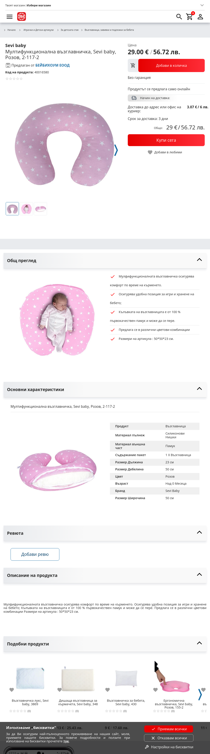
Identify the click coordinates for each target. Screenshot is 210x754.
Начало (10, 30)
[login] (200, 16)
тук (66, 741)
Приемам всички (169, 729)
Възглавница (176, 426)
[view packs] (166, 65)
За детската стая (68, 30)
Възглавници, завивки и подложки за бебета (107, 30)
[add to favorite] (14, 690)
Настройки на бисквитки (168, 747)
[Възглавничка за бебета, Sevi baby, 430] (126, 677)
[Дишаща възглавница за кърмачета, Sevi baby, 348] (78, 677)
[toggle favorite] (165, 152)
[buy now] (166, 140)
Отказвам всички (168, 738)
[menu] (9, 16)
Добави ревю (35, 554)
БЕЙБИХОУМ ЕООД (52, 65)
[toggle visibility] (105, 260)
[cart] (189, 16)
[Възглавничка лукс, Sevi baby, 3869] (30, 677)
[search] (179, 16)
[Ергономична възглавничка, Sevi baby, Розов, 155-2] (174, 677)
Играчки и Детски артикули (36, 29)
